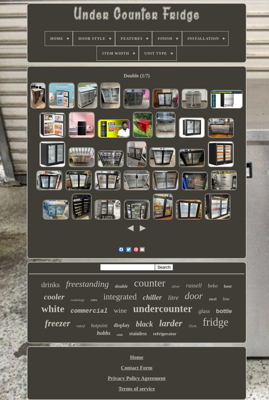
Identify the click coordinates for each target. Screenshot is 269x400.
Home (136, 357)
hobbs (103, 333)
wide (120, 334)
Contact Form (136, 368)
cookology (78, 300)
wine (120, 310)
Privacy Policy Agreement (137, 378)
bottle (224, 311)
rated (81, 326)
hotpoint (99, 325)
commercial (89, 311)
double (121, 286)
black (144, 324)
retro (94, 300)
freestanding (87, 284)
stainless (138, 333)
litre (173, 297)
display (122, 325)
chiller (152, 297)
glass (204, 311)
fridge (216, 322)
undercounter (162, 308)
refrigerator (164, 333)
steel (213, 299)
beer (228, 286)
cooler (54, 296)
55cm (192, 326)
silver (176, 286)
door (194, 296)
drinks (50, 285)
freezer (57, 323)
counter (149, 283)
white (52, 308)
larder (170, 323)
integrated (120, 296)
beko (213, 286)
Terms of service (136, 389)
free (226, 299)
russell (194, 285)
